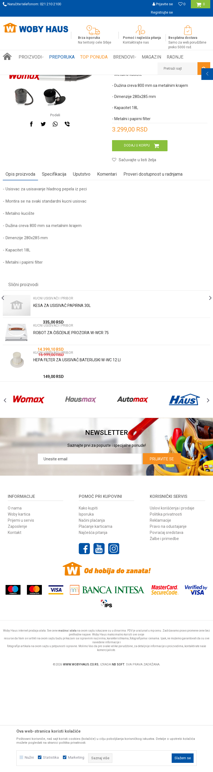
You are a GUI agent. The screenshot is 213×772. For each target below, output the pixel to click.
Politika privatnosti (166, 613)
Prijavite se (162, 558)
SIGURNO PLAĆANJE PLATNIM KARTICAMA (106, 21)
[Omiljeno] (181, 4)
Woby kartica (19, 613)
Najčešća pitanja (93, 631)
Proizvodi (42, 79)
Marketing (76, 757)
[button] (184, 68)
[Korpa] (200, 6)
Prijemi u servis (21, 619)
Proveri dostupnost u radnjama (152, 261)
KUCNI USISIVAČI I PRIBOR (94, 79)
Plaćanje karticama (95, 625)
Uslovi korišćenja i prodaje (172, 607)
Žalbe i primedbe (164, 637)
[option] (106, 21)
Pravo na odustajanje (168, 625)
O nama (15, 607)
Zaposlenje (17, 625)
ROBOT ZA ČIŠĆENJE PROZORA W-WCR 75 (71, 419)
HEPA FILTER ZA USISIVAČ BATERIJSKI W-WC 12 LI (77, 447)
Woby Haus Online (17, 79)
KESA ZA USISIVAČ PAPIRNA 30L (62, 392)
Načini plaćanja (92, 619)
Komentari (107, 261)
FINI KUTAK (61, 79)
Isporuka (86, 613)
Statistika (51, 757)
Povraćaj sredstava (166, 631)
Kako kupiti (88, 607)
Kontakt (14, 631)
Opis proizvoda (20, 261)
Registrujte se (162, 12)
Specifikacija (54, 261)
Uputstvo (81, 261)
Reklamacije (160, 619)
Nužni (29, 757)
